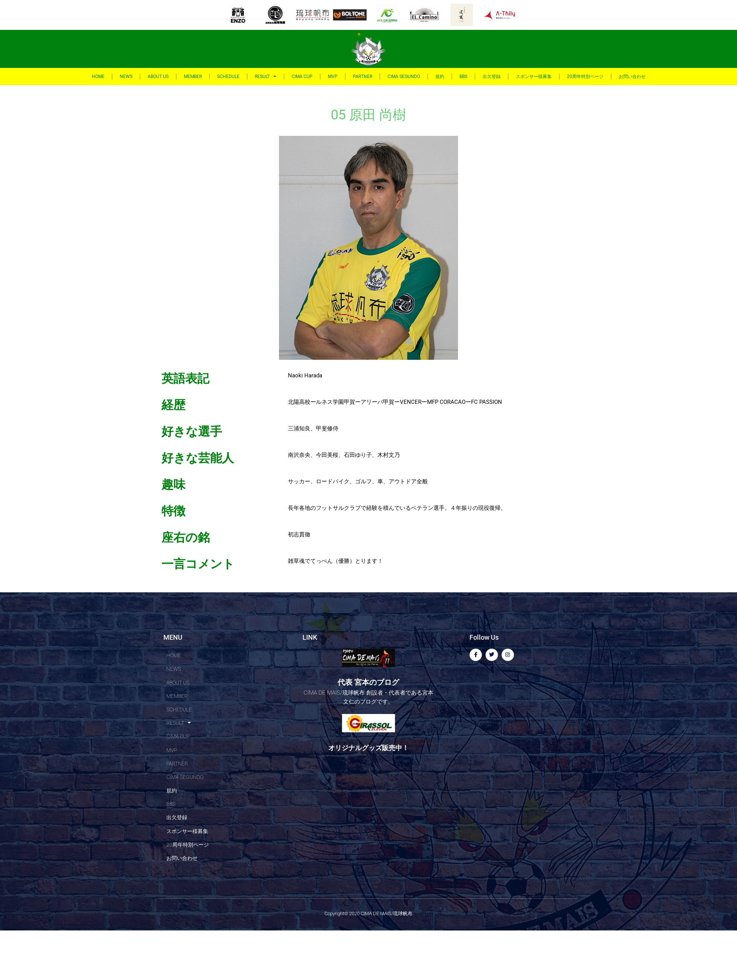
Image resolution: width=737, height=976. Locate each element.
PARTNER (362, 76)
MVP (333, 76)
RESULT (265, 76)
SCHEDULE (228, 76)
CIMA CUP (302, 76)
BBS (463, 76)
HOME (98, 76)
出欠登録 (492, 76)
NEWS (126, 76)
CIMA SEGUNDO (404, 76)
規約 (439, 76)
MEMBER (193, 76)
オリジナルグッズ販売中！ (368, 746)
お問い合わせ (632, 76)
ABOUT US (158, 76)
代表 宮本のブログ (368, 681)
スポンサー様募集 (534, 76)
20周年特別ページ (585, 76)
